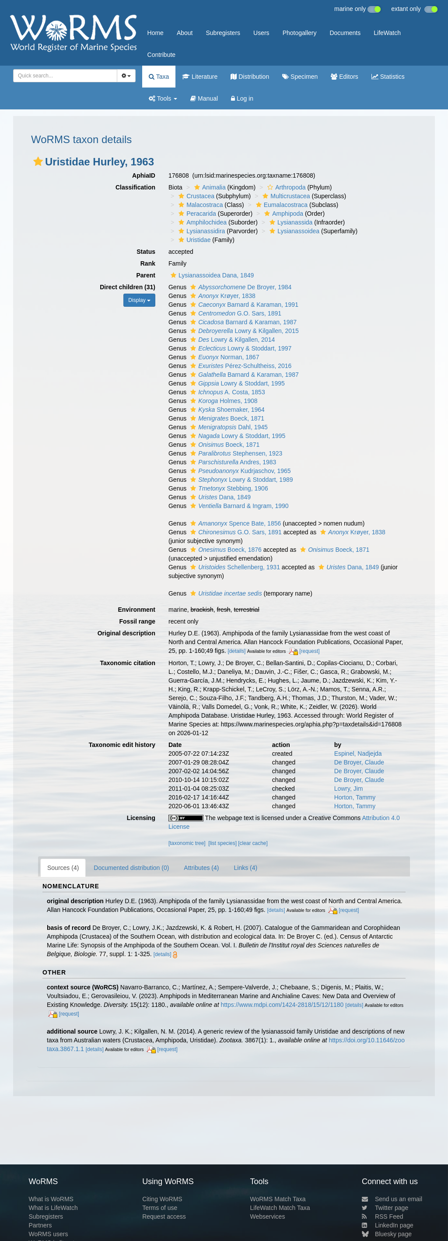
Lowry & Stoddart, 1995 (236, 383)
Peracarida (196, 213)
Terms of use (159, 1207)
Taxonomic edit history (122, 744)
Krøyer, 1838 (222, 295)
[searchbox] (63, 76)
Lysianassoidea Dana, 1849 (211, 275)
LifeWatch (387, 32)
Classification (135, 187)
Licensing (141, 817)
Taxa (159, 76)
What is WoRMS (50, 1198)
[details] (236, 651)
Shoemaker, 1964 (226, 409)
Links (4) (245, 867)
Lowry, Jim (348, 788)
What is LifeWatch (52, 1207)
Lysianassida (289, 222)
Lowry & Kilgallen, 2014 (231, 339)
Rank (147, 263)
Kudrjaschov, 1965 (239, 470)
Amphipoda (282, 213)
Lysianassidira (200, 231)
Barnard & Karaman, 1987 (242, 322)
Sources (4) (63, 867)
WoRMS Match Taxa (278, 1198)
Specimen (300, 76)
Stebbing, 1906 (228, 488)
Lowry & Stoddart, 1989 (240, 479)
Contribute (161, 54)
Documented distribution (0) (131, 867)
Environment (136, 609)
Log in (242, 98)
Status (145, 251)
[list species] (222, 843)
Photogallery (300, 32)
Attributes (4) (201, 867)
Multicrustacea (285, 196)
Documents (344, 32)
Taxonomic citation (127, 662)
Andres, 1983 (232, 462)
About (185, 32)
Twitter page (385, 1207)
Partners (40, 1225)
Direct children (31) (127, 287)
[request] (309, 651)
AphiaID (143, 175)
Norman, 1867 (223, 357)
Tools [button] (163, 98)
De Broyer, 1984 (239, 287)
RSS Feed (382, 1216)
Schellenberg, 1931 (234, 567)
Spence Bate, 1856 (234, 523)
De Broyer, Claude (359, 762)
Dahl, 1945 (228, 427)
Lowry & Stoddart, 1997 (239, 348)
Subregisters (223, 32)
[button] (38, 161)
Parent (145, 275)
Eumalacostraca (281, 204)
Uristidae (193, 239)
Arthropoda (285, 187)
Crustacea (195, 196)
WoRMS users (48, 1233)
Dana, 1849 (219, 497)
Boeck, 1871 (226, 418)
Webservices (267, 1216)
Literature (199, 76)
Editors (344, 76)
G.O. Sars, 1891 (234, 313)
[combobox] (65, 75)
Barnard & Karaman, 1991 (243, 304)
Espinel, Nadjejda (358, 753)
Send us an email (392, 1198)
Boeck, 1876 (225, 549)
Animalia (209, 187)
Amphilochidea (201, 222)
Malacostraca (199, 204)
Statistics (388, 76)
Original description (126, 633)
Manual (204, 98)
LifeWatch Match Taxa (280, 1207)
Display (139, 300)
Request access (164, 1216)
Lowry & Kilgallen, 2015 (243, 330)
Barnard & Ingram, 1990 (238, 505)
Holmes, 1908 (222, 400)
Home (155, 32)
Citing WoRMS (162, 1198)
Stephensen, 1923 (235, 453)
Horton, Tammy (355, 797)
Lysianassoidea (293, 231)
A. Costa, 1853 (226, 392)
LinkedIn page (387, 1225)
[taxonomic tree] (187, 843)
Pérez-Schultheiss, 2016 (239, 365)
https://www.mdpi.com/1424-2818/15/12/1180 (281, 1004)
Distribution (250, 76)
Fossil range (137, 621)
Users (261, 32)
